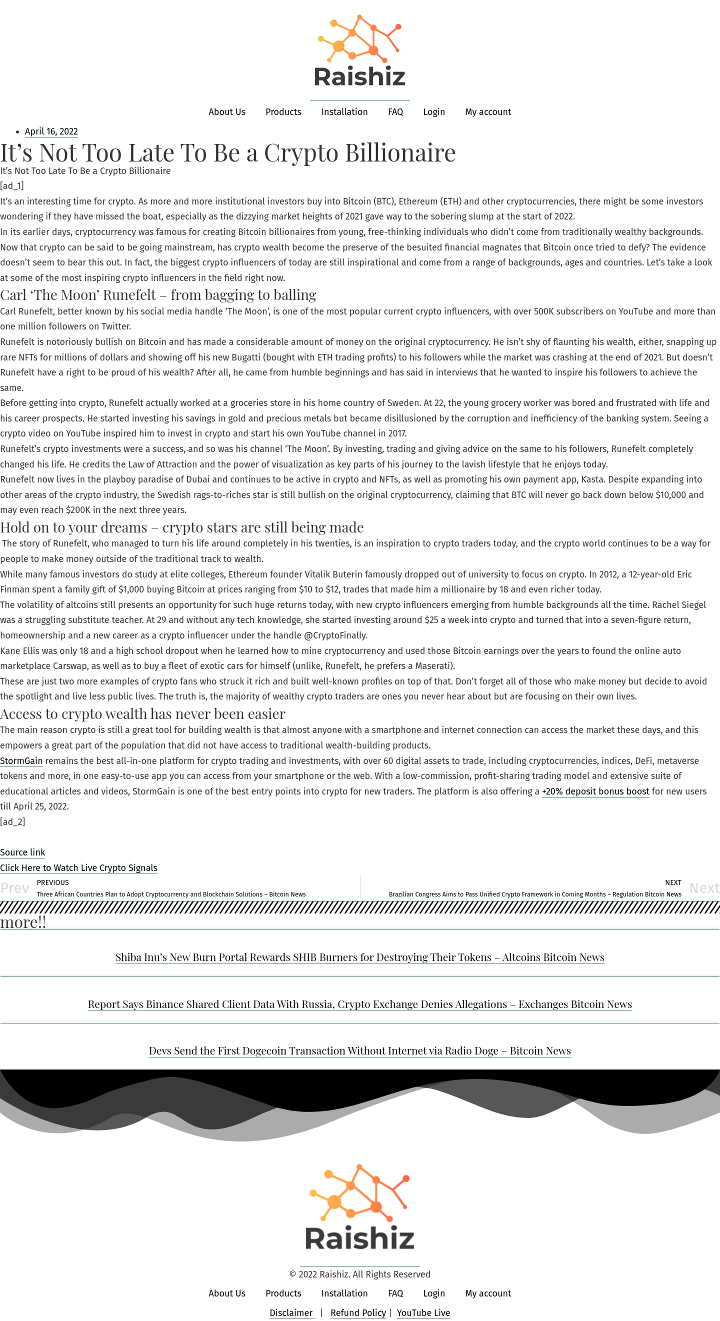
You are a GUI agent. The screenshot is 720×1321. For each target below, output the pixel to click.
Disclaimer (292, 1313)
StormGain (21, 761)
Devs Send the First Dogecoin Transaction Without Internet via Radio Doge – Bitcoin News (360, 1050)
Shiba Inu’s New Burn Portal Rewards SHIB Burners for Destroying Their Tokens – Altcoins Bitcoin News (360, 957)
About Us (227, 112)
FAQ (396, 112)
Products (284, 112)
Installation (345, 112)
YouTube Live (423, 1313)
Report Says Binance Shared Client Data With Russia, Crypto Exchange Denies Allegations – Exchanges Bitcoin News (360, 1003)
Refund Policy (358, 1313)
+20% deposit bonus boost (596, 791)
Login (434, 112)
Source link (22, 852)
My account (488, 112)
